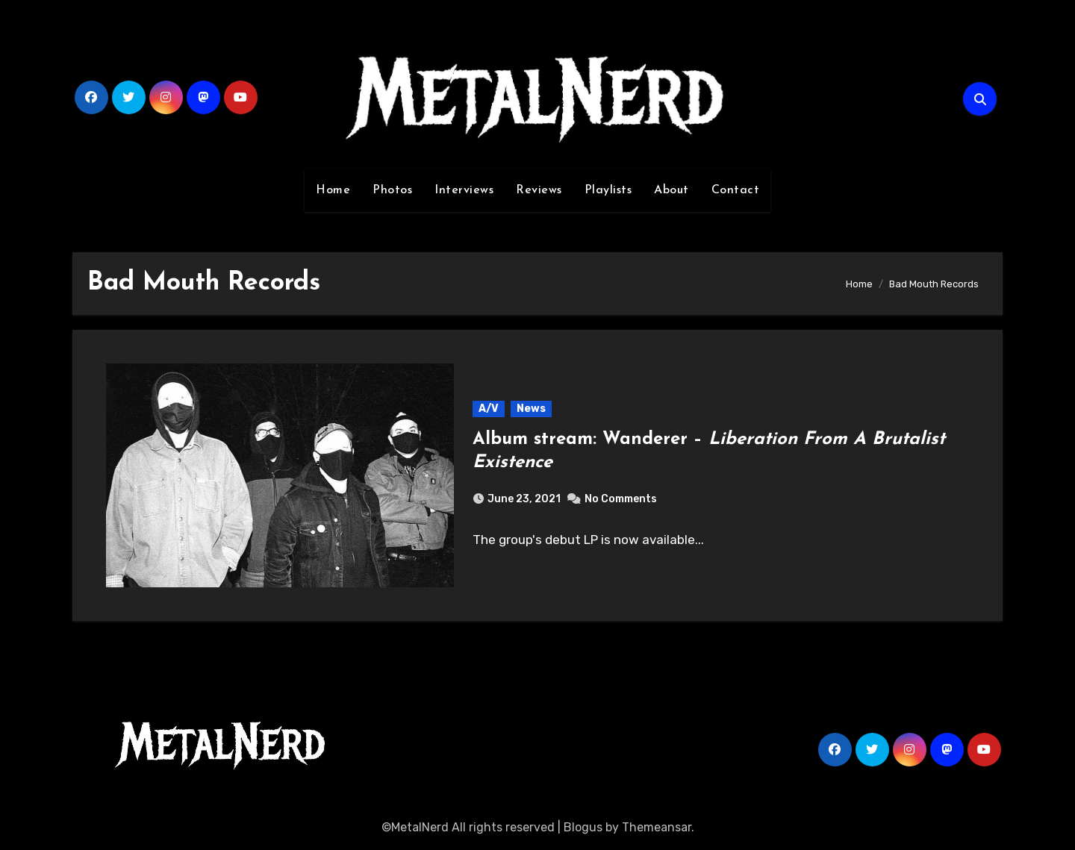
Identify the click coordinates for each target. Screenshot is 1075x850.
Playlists (608, 190)
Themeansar (656, 827)
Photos (392, 190)
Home (333, 190)
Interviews (463, 190)
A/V (489, 408)
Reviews (539, 190)
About (671, 190)
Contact (735, 190)
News (531, 408)
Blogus (583, 827)
